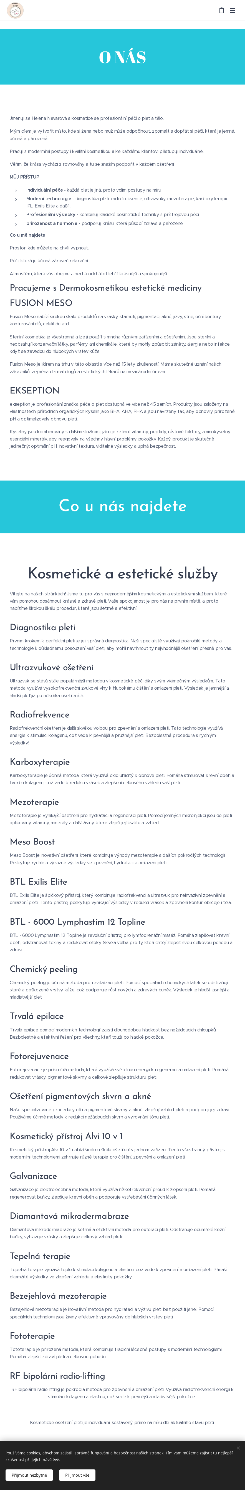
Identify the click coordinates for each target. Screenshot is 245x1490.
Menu (232, 10)
